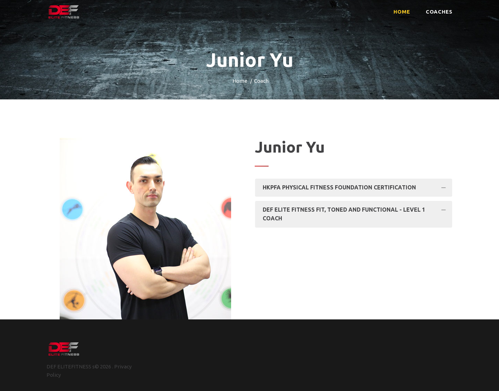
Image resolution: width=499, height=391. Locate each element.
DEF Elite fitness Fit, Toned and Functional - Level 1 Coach (344, 214)
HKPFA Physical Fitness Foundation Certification (339, 187)
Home (239, 81)
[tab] (353, 188)
